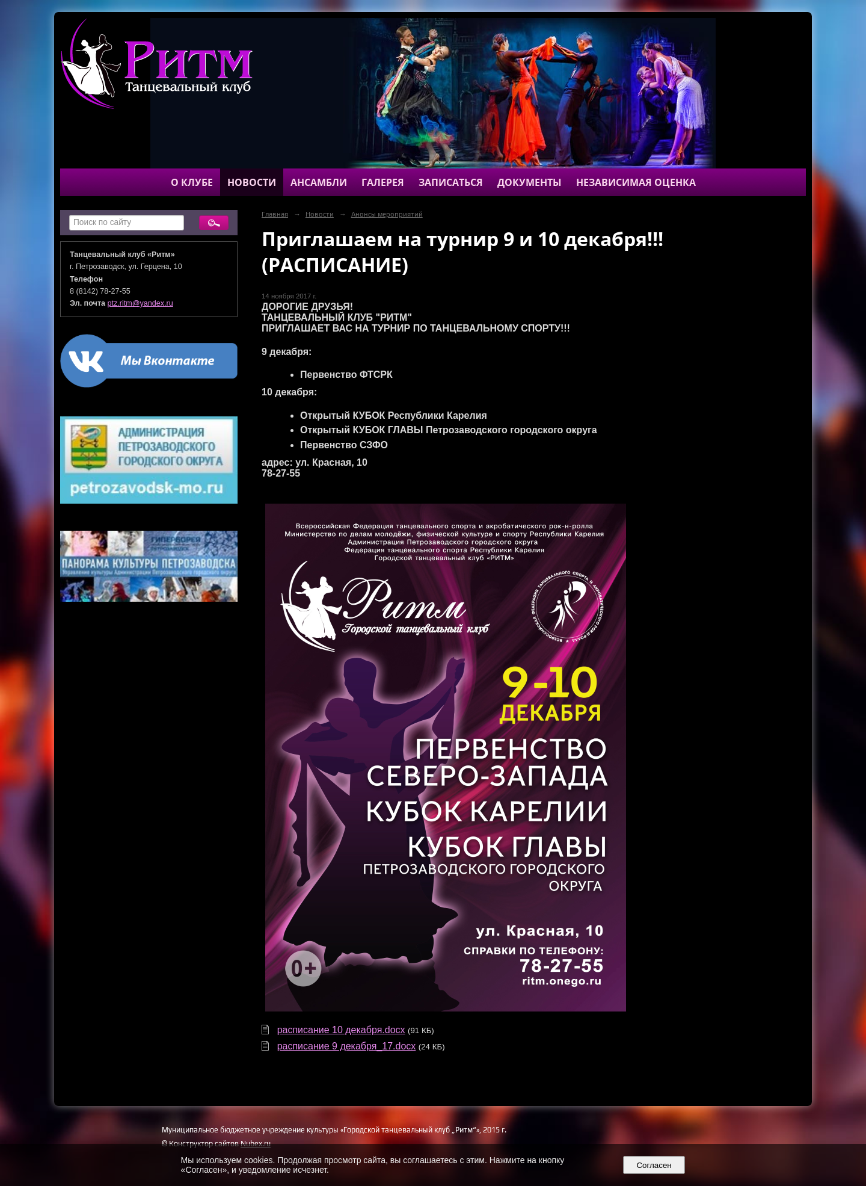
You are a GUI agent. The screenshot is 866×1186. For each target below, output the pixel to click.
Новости (251, 182)
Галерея (382, 182)
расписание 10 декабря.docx (341, 1030)
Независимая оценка (636, 182)
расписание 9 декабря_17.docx (346, 1046)
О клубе (192, 182)
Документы (529, 182)
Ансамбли (318, 182)
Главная (275, 214)
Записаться (451, 182)
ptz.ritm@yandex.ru (140, 303)
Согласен (654, 1165)
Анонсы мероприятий (387, 214)
